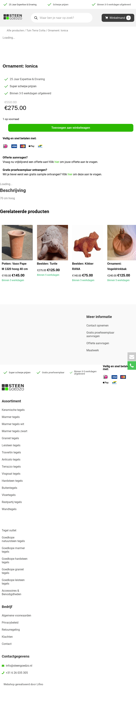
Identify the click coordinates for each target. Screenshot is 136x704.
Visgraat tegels (11, 473)
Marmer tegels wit (13, 424)
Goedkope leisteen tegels (13, 581)
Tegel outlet (9, 530)
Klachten (7, 636)
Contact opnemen (97, 325)
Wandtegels (9, 509)
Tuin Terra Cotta (35, 30)
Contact (7, 644)
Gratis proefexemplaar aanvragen (100, 334)
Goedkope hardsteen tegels (14, 560)
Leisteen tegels (11, 445)
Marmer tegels (11, 417)
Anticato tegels (11, 459)
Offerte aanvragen (97, 343)
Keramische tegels (13, 410)
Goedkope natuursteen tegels (13, 539)
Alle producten (15, 30)
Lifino (40, 684)
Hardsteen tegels (12, 480)
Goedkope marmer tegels (13, 549)
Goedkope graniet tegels (13, 571)
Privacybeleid (10, 622)
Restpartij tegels (12, 502)
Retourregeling (11, 629)
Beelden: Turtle (47, 263)
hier (57, 162)
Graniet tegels (10, 438)
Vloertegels (9, 495)
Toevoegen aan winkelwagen (70, 127)
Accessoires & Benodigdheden (11, 592)
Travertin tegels (11, 452)
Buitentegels (9, 488)
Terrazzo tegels (11, 466)
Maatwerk (92, 350)
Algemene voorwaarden (16, 615)
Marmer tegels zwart (14, 431)
